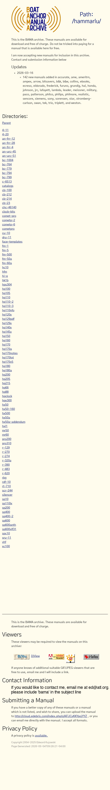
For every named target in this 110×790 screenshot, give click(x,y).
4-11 (5, 130)
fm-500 (7, 254)
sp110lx (7, 503)
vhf (4, 542)
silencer (7, 494)
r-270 (6, 452)
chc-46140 (9, 207)
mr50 (5, 430)
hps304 (7, 284)
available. (41, 735)
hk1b (5, 280)
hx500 (6, 413)
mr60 (5, 434)
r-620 (6, 473)
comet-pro (9, 216)
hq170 (6, 344)
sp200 (6, 507)
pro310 (6, 443)
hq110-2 (7, 301)
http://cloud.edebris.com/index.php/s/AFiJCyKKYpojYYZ (51, 716)
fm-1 (5, 246)
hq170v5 (7, 361)
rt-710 (6, 486)
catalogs (7, 185)
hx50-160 (8, 409)
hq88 (5, 391)
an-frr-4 (7, 147)
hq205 (6, 379)
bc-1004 (7, 160)
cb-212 (7, 194)
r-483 (6, 469)
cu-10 (6, 233)
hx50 (5, 404)
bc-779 (7, 168)
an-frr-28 (8, 143)
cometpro (8, 228)
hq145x (7, 331)
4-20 (5, 134)
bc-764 (7, 164)
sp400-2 (7, 516)
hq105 (6, 293)
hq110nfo (8, 310)
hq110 (6, 297)
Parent (6, 123)
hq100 (6, 288)
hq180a (7, 370)
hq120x (7, 314)
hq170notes (10, 353)
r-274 (6, 456)
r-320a (6, 460)
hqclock (7, 396)
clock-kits (8, 211)
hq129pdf (8, 319)
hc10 (5, 267)
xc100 (6, 546)
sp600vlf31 (9, 529)
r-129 (6, 447)
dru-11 (6, 237)
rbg (4, 477)
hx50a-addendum (13, 421)
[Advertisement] (55, 579)
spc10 (6, 533)
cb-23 (6, 203)
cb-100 (7, 190)
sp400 (6, 512)
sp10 (5, 499)
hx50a (6, 417)
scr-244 (7, 490)
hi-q (5, 276)
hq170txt (8, 357)
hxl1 (5, 426)
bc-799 (7, 177)
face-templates (12, 241)
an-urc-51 (9, 155)
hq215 (6, 383)
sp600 (6, 520)
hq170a (7, 349)
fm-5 (5, 250)
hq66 (5, 387)
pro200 (6, 439)
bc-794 (7, 173)
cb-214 (7, 198)
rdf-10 (6, 482)
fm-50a (7, 258)
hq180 (6, 366)
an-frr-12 (8, 138)
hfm (4, 271)
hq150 (6, 336)
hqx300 (7, 400)
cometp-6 (8, 224)
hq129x (7, 323)
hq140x (7, 327)
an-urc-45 (9, 151)
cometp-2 (8, 220)
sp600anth (9, 524)
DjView (35, 656)
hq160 (6, 340)
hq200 (6, 374)
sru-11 (6, 537)
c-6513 (7, 181)
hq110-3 (7, 306)
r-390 (6, 464)
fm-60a (7, 263)
